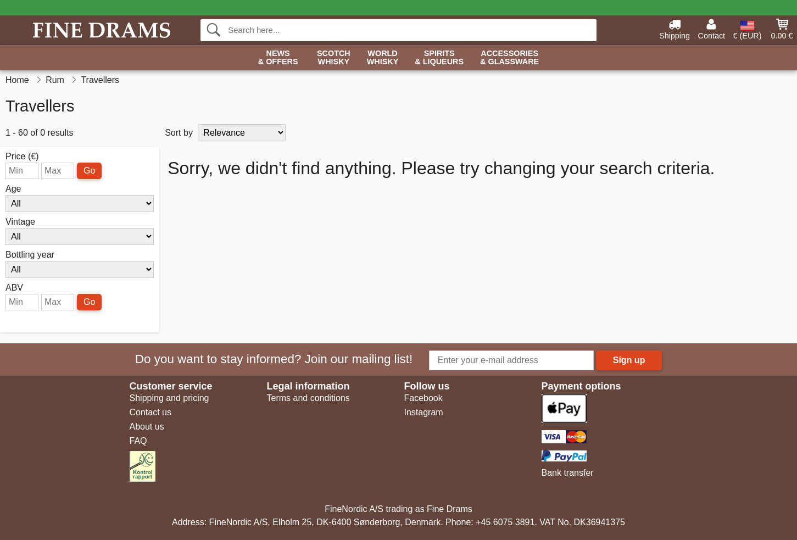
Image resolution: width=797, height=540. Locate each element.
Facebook (423, 398)
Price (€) (21, 156)
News (278, 58)
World (383, 58)
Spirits (439, 58)
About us (147, 426)
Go (89, 170)
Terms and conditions (308, 398)
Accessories (509, 58)
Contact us (150, 412)
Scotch (333, 58)
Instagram (423, 412)
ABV (14, 287)
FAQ (138, 441)
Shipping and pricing (169, 398)
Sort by (179, 132)
